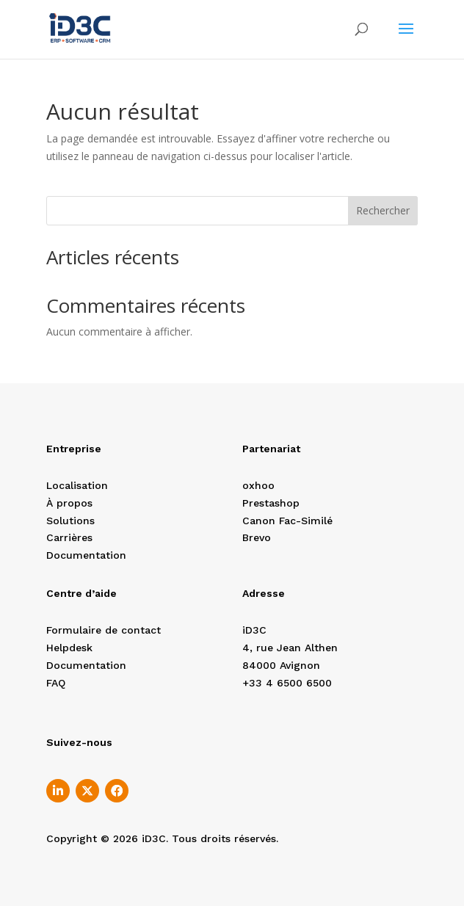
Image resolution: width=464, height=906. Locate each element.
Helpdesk (69, 647)
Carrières (69, 537)
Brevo (256, 537)
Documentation (86, 555)
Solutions (70, 520)
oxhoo (258, 485)
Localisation (77, 485)
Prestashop (271, 503)
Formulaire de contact (103, 630)
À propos (69, 503)
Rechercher (383, 210)
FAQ (55, 683)
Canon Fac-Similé (287, 520)
